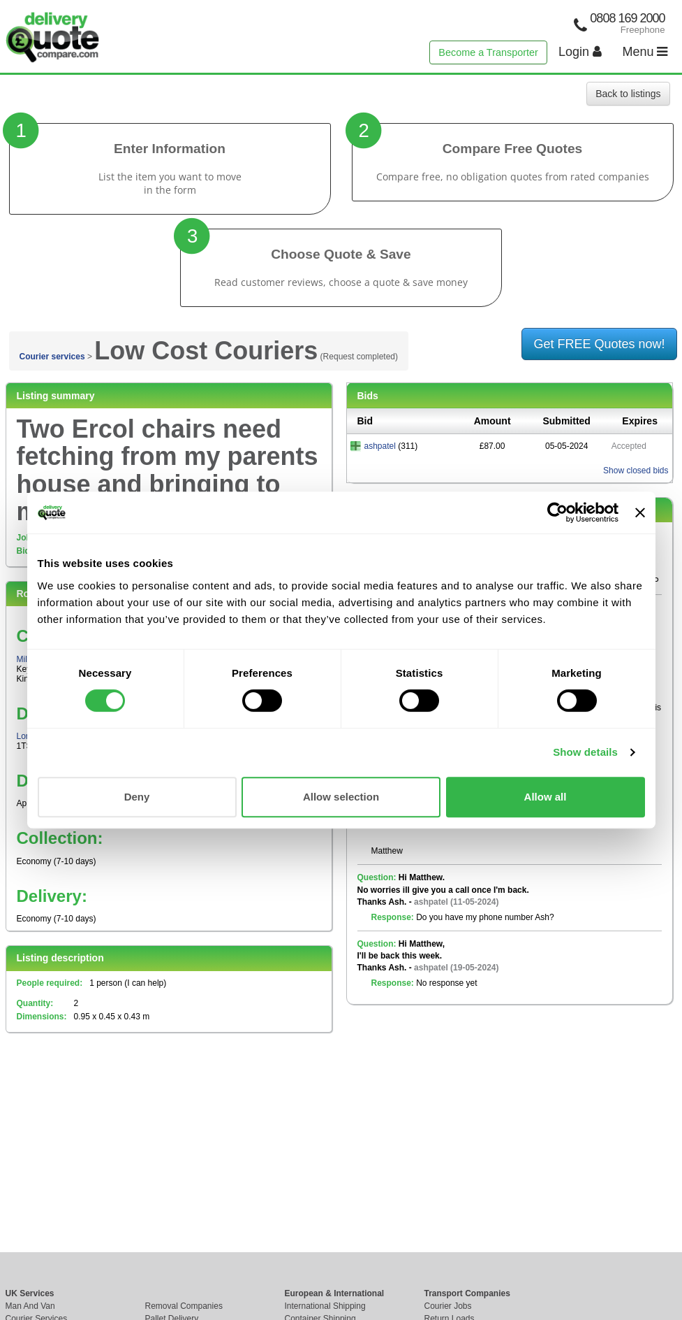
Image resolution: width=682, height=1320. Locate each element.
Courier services (52, 356)
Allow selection (341, 797)
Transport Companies (467, 1293)
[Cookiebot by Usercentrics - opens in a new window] (557, 512)
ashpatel (380, 446)
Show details (585, 752)
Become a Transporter (488, 52)
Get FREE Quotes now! (599, 344)
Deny (137, 797)
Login (580, 52)
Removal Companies (184, 1306)
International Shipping (325, 1306)
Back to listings (627, 93)
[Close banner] (640, 512)
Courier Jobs (448, 1306)
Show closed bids (635, 470)
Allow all (545, 797)
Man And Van (30, 1306)
